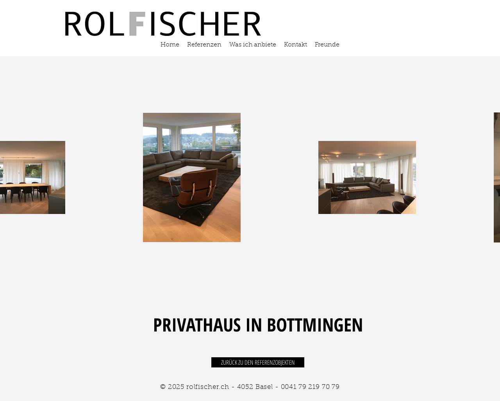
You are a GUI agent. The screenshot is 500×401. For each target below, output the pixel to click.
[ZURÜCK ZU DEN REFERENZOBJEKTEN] (257, 362)
